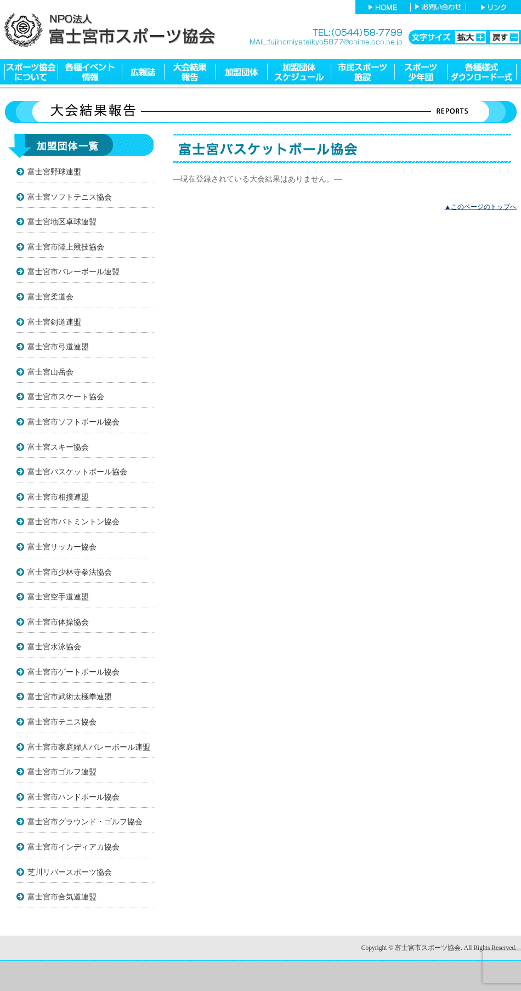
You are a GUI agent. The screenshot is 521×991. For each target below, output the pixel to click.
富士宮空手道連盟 (58, 596)
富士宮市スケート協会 (65, 396)
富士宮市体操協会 (58, 622)
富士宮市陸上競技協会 (65, 246)
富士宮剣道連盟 (54, 322)
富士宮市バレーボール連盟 (73, 271)
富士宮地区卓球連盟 (62, 221)
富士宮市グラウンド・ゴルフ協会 (85, 821)
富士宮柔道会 (50, 296)
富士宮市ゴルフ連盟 (62, 771)
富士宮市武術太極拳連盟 (69, 696)
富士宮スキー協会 (58, 447)
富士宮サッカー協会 (62, 546)
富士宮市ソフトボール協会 (73, 421)
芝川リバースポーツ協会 (69, 872)
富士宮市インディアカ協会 (73, 846)
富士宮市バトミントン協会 (73, 521)
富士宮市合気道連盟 (62, 896)
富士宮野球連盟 (54, 171)
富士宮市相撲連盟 (58, 496)
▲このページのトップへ (481, 206)
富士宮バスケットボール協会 (77, 471)
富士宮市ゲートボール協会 (73, 671)
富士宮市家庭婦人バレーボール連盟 (88, 747)
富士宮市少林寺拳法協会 (69, 572)
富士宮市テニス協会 (62, 721)
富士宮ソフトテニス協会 (69, 196)
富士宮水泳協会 (54, 646)
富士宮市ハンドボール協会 (73, 796)
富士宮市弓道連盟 (58, 346)
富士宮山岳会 (50, 371)
